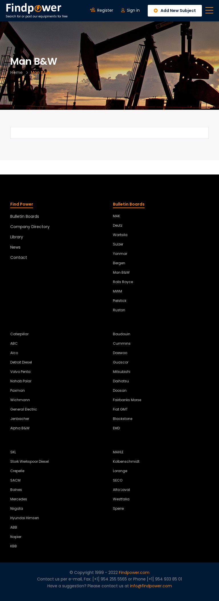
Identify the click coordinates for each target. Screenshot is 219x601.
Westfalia (121, 499)
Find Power (21, 204)
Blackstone (122, 418)
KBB (13, 546)
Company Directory (30, 227)
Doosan (120, 390)
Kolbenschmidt (126, 461)
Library (16, 237)
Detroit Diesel (21, 362)
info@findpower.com (151, 586)
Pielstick (119, 300)
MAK (116, 216)
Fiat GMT (120, 409)
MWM (117, 291)
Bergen (119, 263)
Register (101, 10)
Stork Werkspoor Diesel (29, 461)
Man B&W (121, 272)
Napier (15, 536)
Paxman (17, 390)
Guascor (120, 362)
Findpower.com (134, 572)
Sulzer (118, 244)
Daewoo (120, 352)
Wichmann (20, 399)
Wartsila (120, 234)
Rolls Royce (123, 281)
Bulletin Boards (24, 216)
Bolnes (16, 489)
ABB (13, 527)
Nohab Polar (20, 381)
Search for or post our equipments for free (37, 11)
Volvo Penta (20, 371)
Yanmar (120, 253)
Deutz (117, 225)
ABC (14, 343)
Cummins (122, 343)
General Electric (23, 409)
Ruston (119, 310)
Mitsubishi (121, 371)
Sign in (130, 10)
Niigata (16, 508)
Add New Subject (175, 10)
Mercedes (18, 499)
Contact (18, 257)
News (15, 247)
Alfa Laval (121, 489)
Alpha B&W (20, 428)
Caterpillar (19, 334)
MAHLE (118, 452)
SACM (15, 480)
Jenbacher (19, 418)
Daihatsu (121, 381)
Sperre (118, 508)
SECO (117, 480)
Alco (14, 352)
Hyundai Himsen (24, 517)
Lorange (120, 470)
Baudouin (121, 334)
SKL (13, 452)
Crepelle (17, 470)
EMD (116, 428)
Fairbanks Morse (127, 399)
